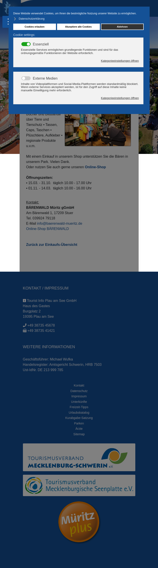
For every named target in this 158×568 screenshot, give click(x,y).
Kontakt (79, 385)
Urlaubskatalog (79, 412)
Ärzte (79, 428)
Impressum (79, 396)
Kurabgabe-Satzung (79, 418)
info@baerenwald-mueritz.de (59, 223)
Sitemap (79, 434)
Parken (79, 423)
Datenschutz (79, 391)
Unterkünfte (79, 402)
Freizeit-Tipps (79, 407)
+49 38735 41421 (41, 331)
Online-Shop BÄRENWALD (47, 229)
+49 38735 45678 (41, 325)
